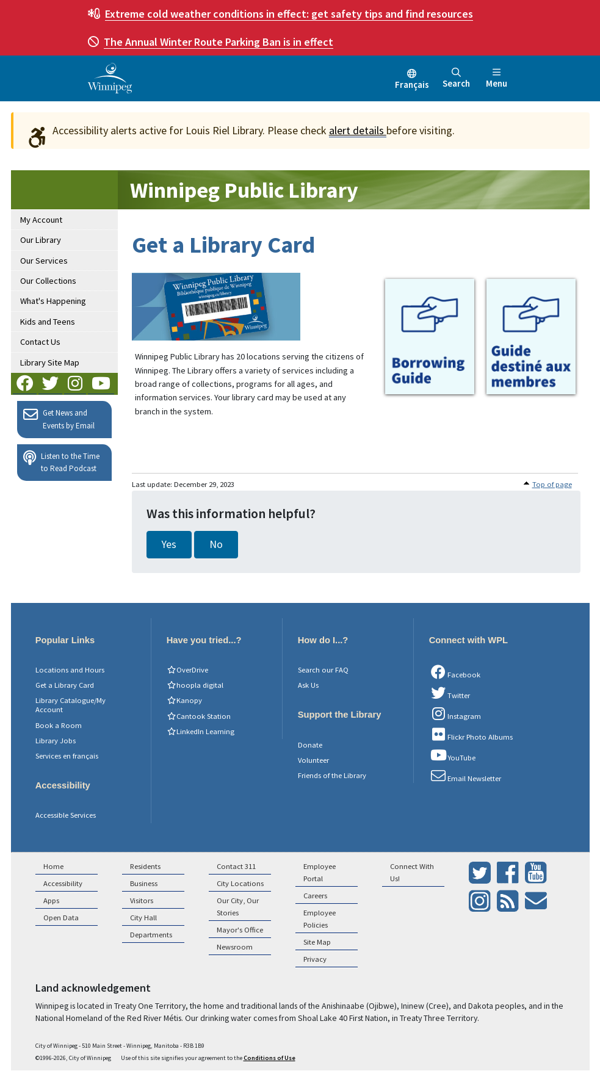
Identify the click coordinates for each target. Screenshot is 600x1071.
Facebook (455, 672)
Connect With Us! (412, 872)
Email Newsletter (465, 776)
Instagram (455, 714)
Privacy (315, 959)
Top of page (552, 484)
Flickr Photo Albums (471, 734)
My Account (41, 219)
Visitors (141, 900)
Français (412, 84)
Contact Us (40, 341)
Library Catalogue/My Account (70, 705)
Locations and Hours (69, 669)
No (216, 544)
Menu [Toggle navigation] (496, 78)
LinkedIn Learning (200, 731)
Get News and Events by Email (59, 418)
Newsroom (235, 946)
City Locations (240, 883)
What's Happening (53, 300)
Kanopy (184, 700)
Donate (310, 744)
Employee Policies (319, 918)
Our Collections (48, 280)
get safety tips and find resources (289, 14)
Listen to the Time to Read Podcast (61, 462)
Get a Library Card (64, 685)
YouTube (452, 755)
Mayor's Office (240, 929)
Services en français (66, 755)
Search (456, 78)
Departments (151, 934)
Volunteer (313, 760)
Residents (145, 866)
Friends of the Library (332, 775)
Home (53, 866)
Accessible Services (65, 815)
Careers (315, 895)
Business (143, 883)
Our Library (40, 239)
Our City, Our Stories (238, 906)
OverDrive (187, 669)
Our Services (44, 260)
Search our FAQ (323, 669)
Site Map (317, 942)
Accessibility (62, 883)
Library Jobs (55, 740)
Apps (51, 900)
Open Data (61, 917)
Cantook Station (199, 716)
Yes (169, 544)
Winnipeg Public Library (244, 190)
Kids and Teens (47, 321)
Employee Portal (319, 872)
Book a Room (58, 725)
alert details (357, 130)
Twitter (450, 693)
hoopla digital (195, 685)
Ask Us (308, 685)
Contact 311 (236, 866)
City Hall (143, 917)
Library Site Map (49, 362)
